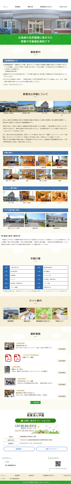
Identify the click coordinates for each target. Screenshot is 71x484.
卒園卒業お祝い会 (21, 345)
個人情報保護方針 (10, 465)
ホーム (6, 7)
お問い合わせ (63, 7)
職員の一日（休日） (18, 369)
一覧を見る (36, 402)
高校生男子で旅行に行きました (25, 393)
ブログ (7, 462)
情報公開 (30, 7)
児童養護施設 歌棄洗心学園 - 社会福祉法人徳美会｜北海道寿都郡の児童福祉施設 (12, 2)
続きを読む (62, 349)
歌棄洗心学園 (33, 482)
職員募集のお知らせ (46, 7)
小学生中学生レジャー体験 (25, 381)
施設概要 (17, 7)
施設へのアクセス (51, 449)
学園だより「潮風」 (28, 357)
